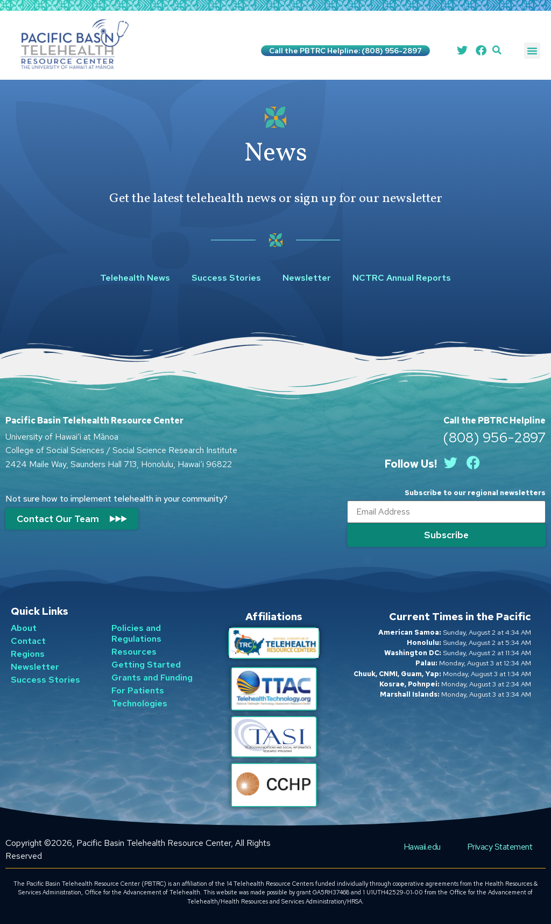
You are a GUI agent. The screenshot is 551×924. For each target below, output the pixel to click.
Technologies (139, 703)
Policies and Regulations (136, 633)
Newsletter (306, 277)
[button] (497, 50)
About (24, 628)
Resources (134, 651)
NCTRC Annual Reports (401, 277)
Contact (28, 641)
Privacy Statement (500, 846)
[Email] (446, 512)
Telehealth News (135, 277)
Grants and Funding (152, 677)
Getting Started (146, 664)
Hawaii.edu (421, 846)
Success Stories (226, 277)
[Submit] (446, 534)
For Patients (137, 690)
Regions (28, 653)
